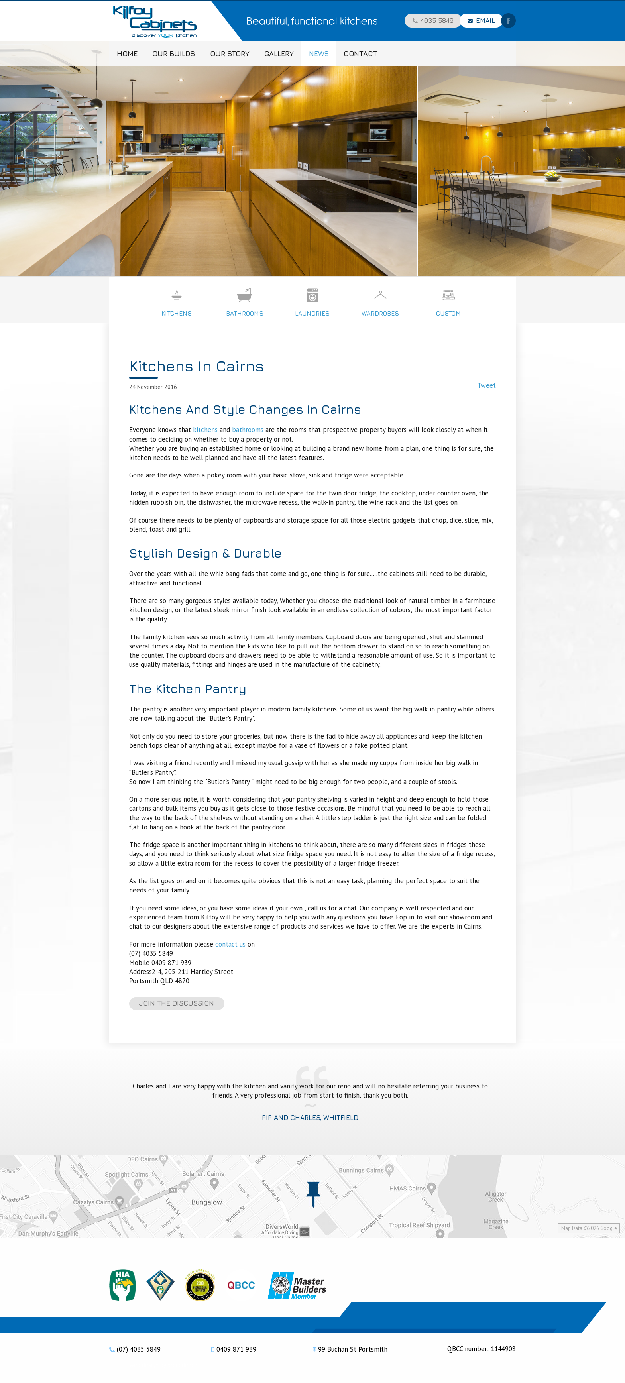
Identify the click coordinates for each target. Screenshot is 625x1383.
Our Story (230, 53)
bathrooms (247, 429)
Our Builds (173, 53)
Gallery (279, 53)
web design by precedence (163, 1365)
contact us (230, 944)
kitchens (205, 429)
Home (127, 53)
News (319, 53)
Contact (360, 53)
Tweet (486, 385)
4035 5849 (437, 21)
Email (485, 21)
